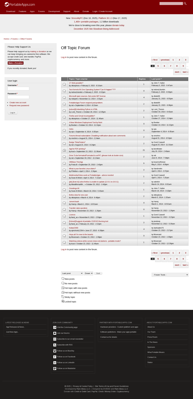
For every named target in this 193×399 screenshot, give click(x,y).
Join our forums (61, 333)
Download (10, 11)
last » (185, 72)
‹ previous (164, 60)
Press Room (152, 337)
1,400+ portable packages (86, 21)
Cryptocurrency (123, 392)
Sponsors (151, 347)
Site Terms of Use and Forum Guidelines (112, 386)
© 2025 (68, 386)
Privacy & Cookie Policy (83, 386)
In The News (152, 342)
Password (13, 94)
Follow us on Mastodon (64, 368)
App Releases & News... (15, 327)
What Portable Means (155, 352)
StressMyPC (77, 18)
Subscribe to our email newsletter (68, 339)
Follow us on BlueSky (63, 351)
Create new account (17, 102)
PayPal (94, 392)
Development (54, 11)
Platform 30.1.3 (105, 18)
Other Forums (26, 39)
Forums (41, 11)
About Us (151, 327)
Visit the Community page (65, 327)
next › (177, 72)
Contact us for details (108, 337)
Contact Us (151, 357)
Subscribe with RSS (63, 345)
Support (66, 11)
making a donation (38, 51)
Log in (64, 57)
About (76, 11)
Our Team (151, 332)
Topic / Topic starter (78, 79)
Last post (157, 79)
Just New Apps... (12, 332)
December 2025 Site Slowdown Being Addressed (96, 29)
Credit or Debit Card (82, 392)
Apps (32, 11)
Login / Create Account (102, 11)
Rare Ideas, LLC (83, 389)
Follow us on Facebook (64, 356)
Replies (142, 79)
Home (6, 39)
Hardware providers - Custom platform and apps (119, 327)
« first (155, 60)
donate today (118, 25)
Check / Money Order (107, 392)
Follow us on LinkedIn (63, 362)
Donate (86, 11)
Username (13, 85)
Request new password (19, 105)
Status (149, 362)
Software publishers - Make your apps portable (118, 332)
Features (22, 11)
